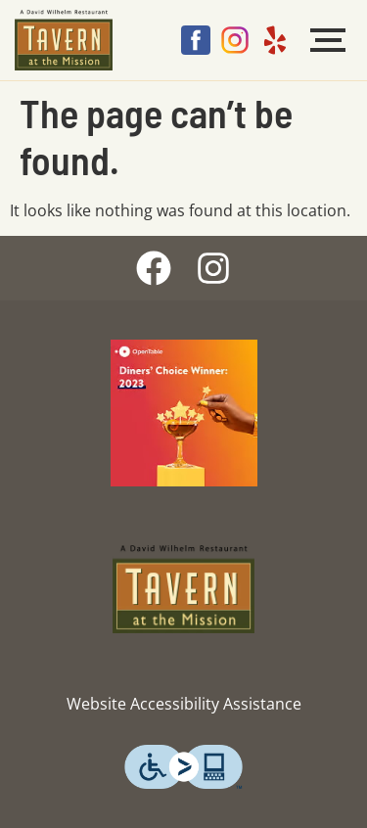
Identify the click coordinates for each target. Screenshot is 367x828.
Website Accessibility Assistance (184, 703)
